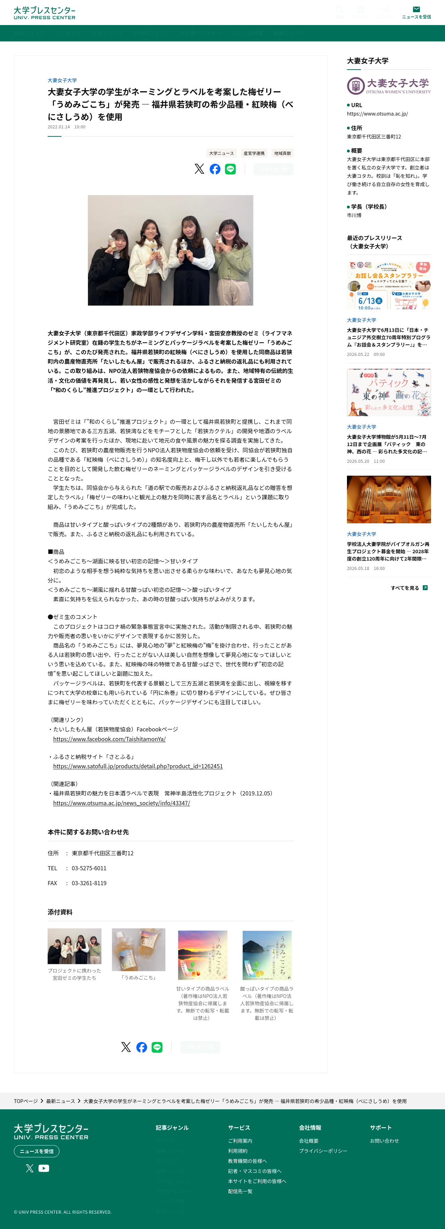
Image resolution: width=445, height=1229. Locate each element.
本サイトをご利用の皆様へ (257, 1181)
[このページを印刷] (273, 169)
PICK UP (165, 1140)
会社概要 (308, 1140)
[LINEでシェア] (230, 169)
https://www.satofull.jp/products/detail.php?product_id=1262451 (138, 766)
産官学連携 (254, 153)
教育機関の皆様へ (247, 1160)
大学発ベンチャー (175, 1191)
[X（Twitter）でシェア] (199, 169)
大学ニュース (221, 153)
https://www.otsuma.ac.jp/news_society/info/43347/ (121, 803)
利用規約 (238, 1150)
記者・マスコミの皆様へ (255, 1170)
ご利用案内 (240, 1140)
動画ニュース (170, 1211)
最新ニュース (170, 1150)
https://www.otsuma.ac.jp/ (377, 113)
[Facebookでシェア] (215, 169)
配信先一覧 (240, 1191)
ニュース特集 (170, 1201)
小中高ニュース (172, 1181)
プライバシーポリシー (323, 1150)
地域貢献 (282, 153)
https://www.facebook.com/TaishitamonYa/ (109, 739)
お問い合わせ (384, 1140)
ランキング (168, 1160)
